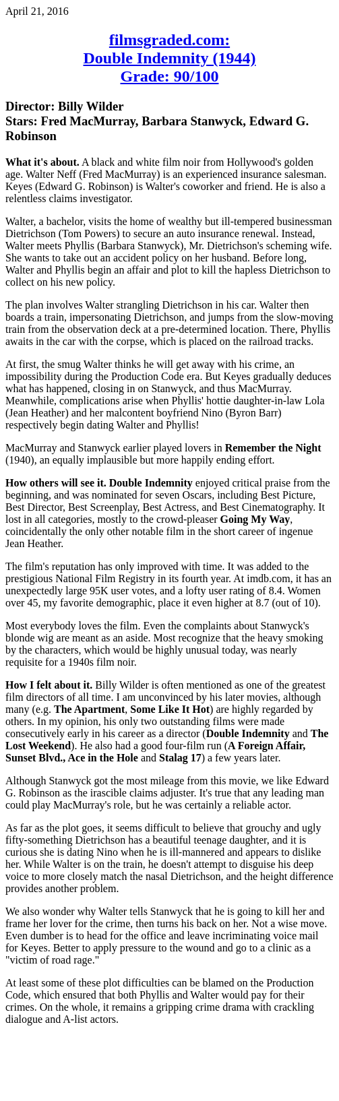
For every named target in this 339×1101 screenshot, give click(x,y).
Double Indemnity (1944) (169, 58)
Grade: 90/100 (170, 76)
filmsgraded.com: (169, 40)
